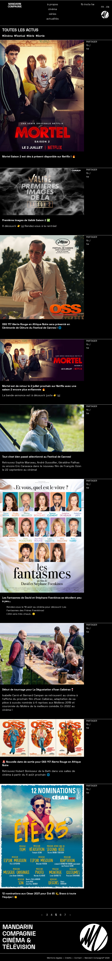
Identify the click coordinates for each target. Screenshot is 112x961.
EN (107, 6)
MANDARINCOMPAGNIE (19, 930)
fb (82, 4)
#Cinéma (7, 36)
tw (92, 4)
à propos (52, 4)
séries (52, 14)
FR (102, 6)
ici (22, 226)
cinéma (52, 9)
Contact (78, 958)
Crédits (68, 958)
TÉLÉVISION (18, 947)
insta (87, 4)
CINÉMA (13, 940)
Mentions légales (54, 958)
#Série (30, 36)
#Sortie (40, 36)
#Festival (19, 36)
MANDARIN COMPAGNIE (15, 5)
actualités (52, 18)
